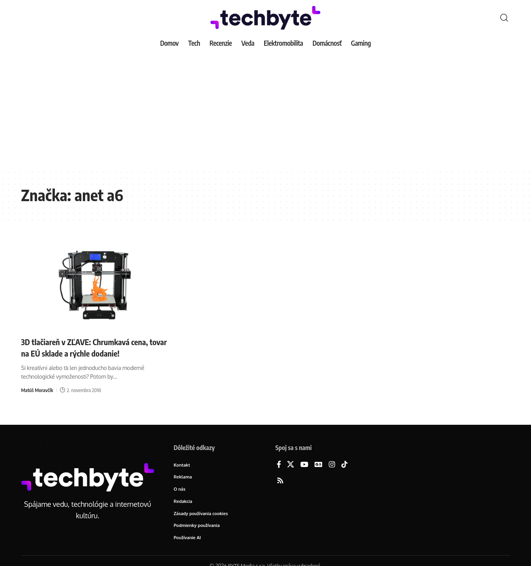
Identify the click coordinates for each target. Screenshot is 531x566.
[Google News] (318, 465)
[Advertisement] (265, 110)
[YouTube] (304, 465)
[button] (504, 17)
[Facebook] (279, 465)
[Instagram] (332, 465)
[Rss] (280, 481)
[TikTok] (344, 465)
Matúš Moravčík (37, 390)
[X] (290, 465)
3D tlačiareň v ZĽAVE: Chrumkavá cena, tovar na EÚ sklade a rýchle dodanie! (91, 347)
